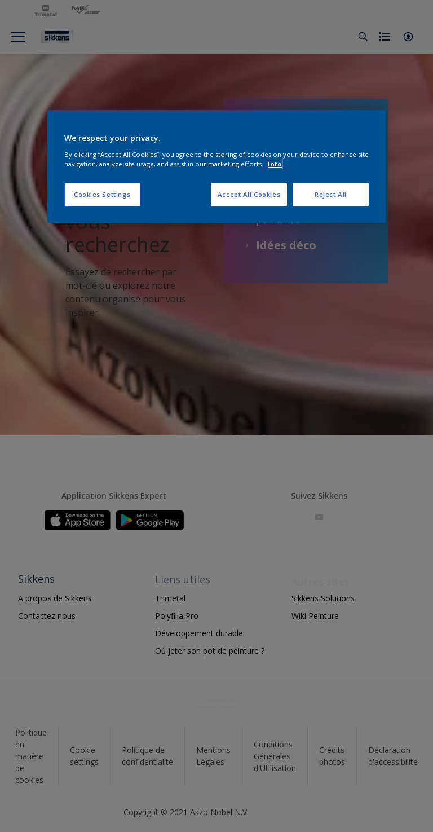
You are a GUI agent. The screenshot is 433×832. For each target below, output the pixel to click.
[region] (216, 166)
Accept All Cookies (249, 194)
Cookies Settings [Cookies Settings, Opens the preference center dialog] (102, 194)
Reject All (331, 194)
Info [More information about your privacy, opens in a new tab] (275, 164)
